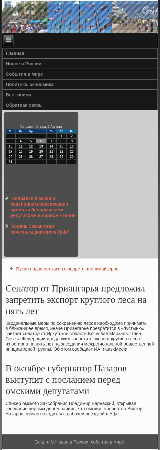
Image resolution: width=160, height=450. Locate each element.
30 (72, 157)
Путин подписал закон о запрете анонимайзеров (67, 268)
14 (51, 146)
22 (61, 151)
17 (10, 151)
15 (61, 146)
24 (10, 157)
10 (10, 146)
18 (20, 151)
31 (10, 162)
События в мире (24, 74)
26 (31, 157)
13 (41, 146)
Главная (15, 53)
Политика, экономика (30, 84)
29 (61, 157)
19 (31, 151)
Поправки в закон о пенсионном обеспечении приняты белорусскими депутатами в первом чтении (43, 207)
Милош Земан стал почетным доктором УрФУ (39, 229)
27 (41, 157)
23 (72, 151)
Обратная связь (24, 105)
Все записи (18, 94)
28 (51, 157)
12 (31, 146)
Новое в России (23, 63)
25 (20, 157)
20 (41, 151)
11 (20, 146)
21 (51, 151)
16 (72, 146)
